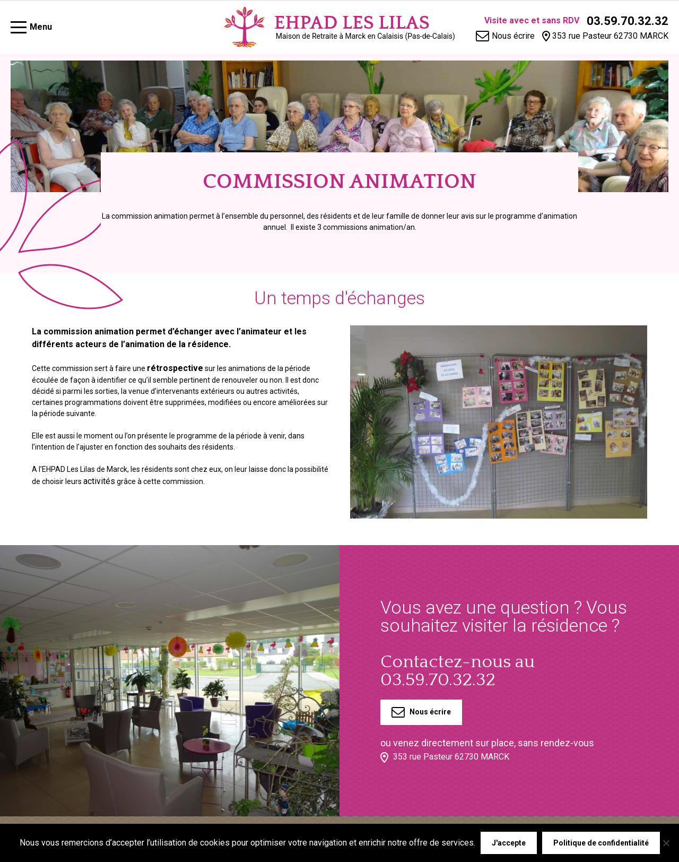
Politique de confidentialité (601, 843)
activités (99, 481)
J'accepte (509, 843)
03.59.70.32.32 (627, 21)
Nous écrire (421, 712)
